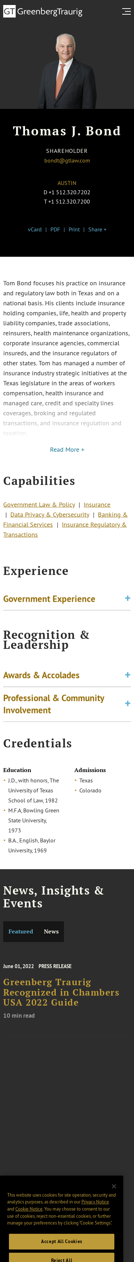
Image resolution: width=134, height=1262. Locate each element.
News (51, 931)
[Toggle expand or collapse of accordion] (128, 600)
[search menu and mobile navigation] (128, 11)
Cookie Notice (29, 1215)
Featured (21, 931)
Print (74, 229)
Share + (97, 229)
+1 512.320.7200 (69, 201)
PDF (55, 229)
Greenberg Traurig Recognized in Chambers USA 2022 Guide (61, 996)
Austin (67, 182)
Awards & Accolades (41, 678)
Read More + (67, 450)
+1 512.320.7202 (69, 192)
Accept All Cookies (61, 1248)
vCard (35, 229)
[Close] (114, 1193)
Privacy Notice (95, 1208)
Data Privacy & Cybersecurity (49, 517)
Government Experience (49, 599)
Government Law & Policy (39, 507)
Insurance (97, 507)
